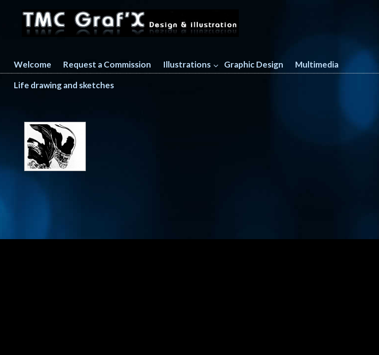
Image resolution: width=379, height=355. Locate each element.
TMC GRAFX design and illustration (130, 20)
